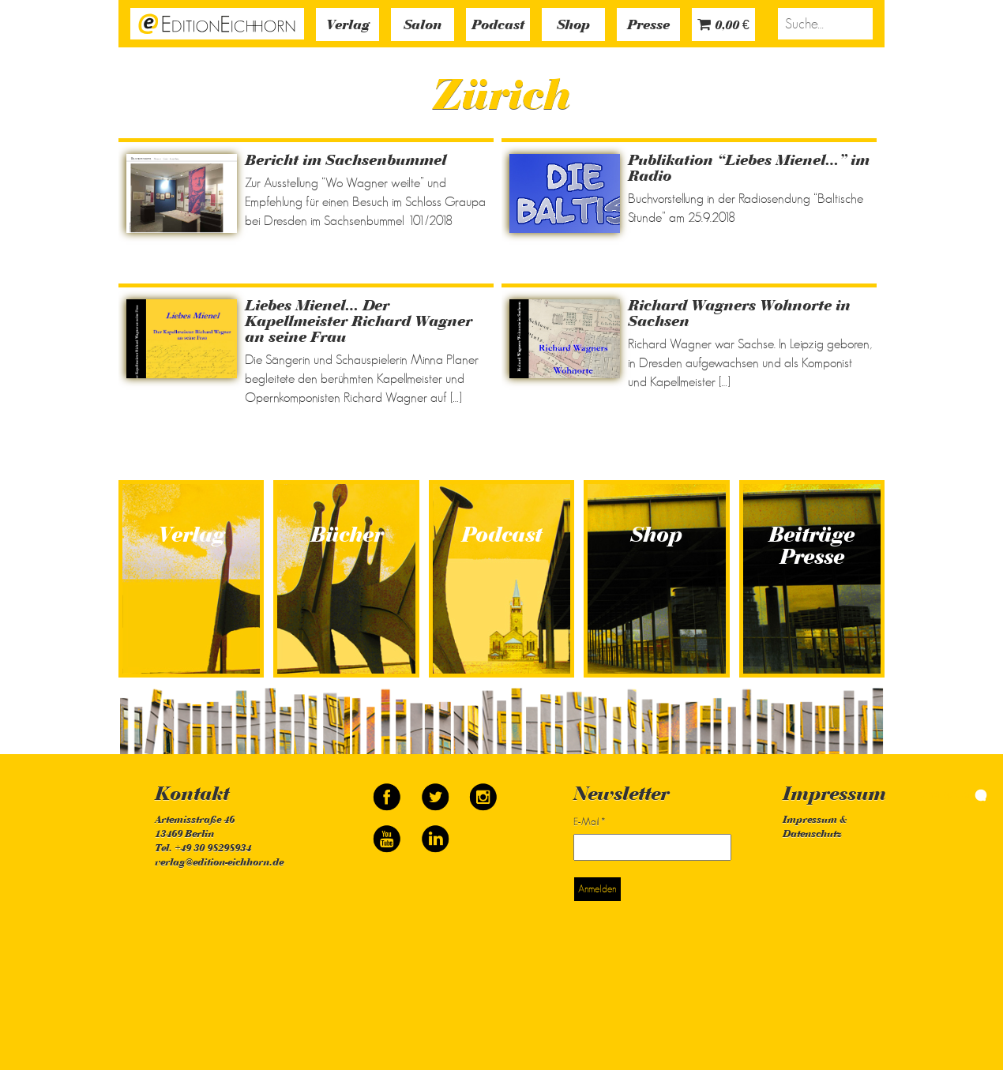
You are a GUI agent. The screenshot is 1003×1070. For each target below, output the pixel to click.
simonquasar (953, 794)
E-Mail (589, 822)
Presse (648, 26)
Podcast (497, 26)
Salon (422, 26)
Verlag (348, 26)
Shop (573, 26)
